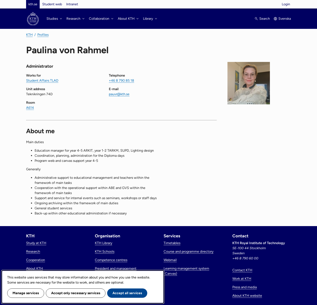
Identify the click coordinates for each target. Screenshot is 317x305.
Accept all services (127, 293)
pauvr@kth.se (119, 94)
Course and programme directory (188, 251)
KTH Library (103, 243)
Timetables (172, 243)
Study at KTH (36, 243)
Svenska (284, 19)
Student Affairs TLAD (42, 80)
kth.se (32, 4)
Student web (52, 4)
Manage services (26, 293)
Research (33, 251)
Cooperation (35, 260)
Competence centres (111, 260)
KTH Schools (104, 251)
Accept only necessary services (75, 293)
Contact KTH (242, 270)
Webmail (170, 260)
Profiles (43, 35)
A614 (30, 108)
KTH (29, 35)
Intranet (72, 4)
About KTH (34, 268)
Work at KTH (241, 279)
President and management (115, 268)
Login (286, 4)
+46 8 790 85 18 (121, 80)
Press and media (244, 287)
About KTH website (247, 296)
